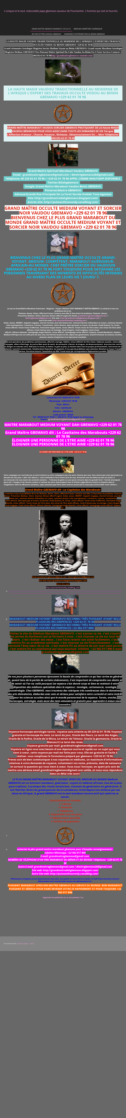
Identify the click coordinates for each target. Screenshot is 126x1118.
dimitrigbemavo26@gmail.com (38, 318)
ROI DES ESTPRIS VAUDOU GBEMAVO (46, 34)
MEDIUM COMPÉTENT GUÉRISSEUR (88, 29)
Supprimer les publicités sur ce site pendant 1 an (63, 897)
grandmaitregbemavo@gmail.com (92, 316)
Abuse (32, 944)
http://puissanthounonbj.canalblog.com (69, 320)
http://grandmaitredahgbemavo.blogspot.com (79, 318)
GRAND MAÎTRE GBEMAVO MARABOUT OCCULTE (51, 29)
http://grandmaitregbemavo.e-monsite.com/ (72, 55)
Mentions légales (23, 944)
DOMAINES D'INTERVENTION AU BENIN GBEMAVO (84, 34)
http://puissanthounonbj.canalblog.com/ (63, 587)
